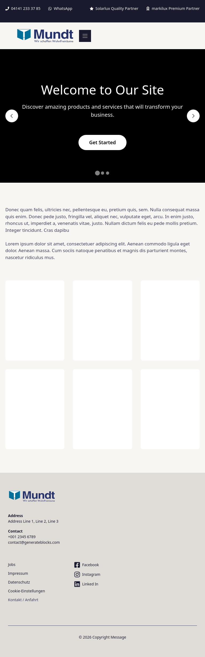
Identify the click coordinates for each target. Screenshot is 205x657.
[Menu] (85, 36)
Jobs (11, 564)
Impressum (18, 573)
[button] (97, 173)
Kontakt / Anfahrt (23, 599)
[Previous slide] (11, 116)
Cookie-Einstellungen (26, 590)
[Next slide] (193, 116)
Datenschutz (19, 582)
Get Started (102, 142)
